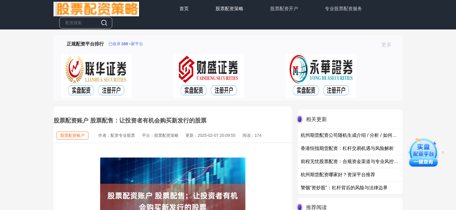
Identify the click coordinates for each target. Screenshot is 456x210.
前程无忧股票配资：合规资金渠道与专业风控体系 (352, 161)
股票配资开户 (284, 8)
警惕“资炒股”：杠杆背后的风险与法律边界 (344, 187)
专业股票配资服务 (343, 8)
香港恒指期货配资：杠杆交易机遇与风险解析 (347, 148)
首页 (184, 8)
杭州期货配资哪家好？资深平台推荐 (338, 174)
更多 (389, 45)
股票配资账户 (72, 135)
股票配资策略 (229, 8)
